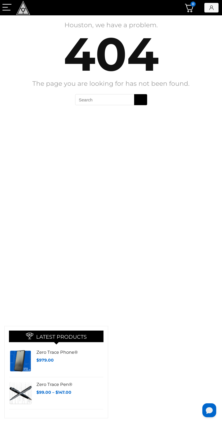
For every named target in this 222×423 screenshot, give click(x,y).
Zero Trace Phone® (57, 352)
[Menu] (7, 7)
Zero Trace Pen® (54, 384)
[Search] (140, 99)
